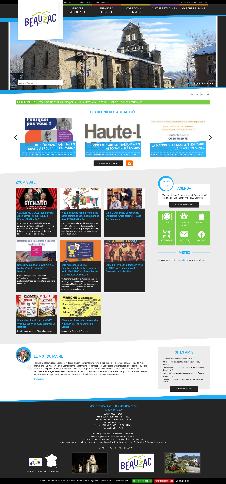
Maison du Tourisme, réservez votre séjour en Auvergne (184, 373)
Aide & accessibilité (188, 2)
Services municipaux (77, 10)
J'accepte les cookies (142, 480)
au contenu (73, 2)
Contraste (105, 2)
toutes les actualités (108, 163)
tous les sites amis (184, 388)
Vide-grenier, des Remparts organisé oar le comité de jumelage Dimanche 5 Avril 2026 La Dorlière (184, 196)
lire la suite (39, 379)
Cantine (167, 223)
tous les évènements (184, 204)
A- (192, 94)
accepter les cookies (178, 260)
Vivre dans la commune (135, 10)
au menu (96, 2)
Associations (167, 240)
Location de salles (184, 224)
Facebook (201, 240)
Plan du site (202, 2)
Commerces (201, 223)
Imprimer (208, 94)
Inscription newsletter (184, 241)
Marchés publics (193, 8)
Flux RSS (129, 163)
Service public (168, 376)
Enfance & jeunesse (106, 10)
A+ (202, 94)
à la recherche (85, 2)
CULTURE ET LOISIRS (164, 8)
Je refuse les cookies (164, 480)
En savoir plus (182, 480)
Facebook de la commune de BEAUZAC (178, 358)
